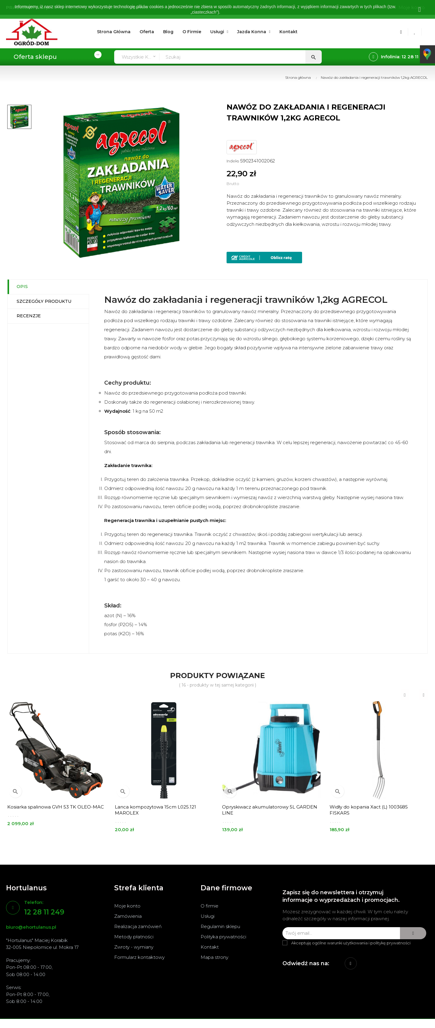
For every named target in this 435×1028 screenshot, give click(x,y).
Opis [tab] (22, 286)
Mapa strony (214, 957)
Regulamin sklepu (220, 926)
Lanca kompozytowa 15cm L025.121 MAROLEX (155, 810)
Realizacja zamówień (138, 926)
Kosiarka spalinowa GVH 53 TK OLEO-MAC (55, 807)
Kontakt (210, 947)
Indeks (233, 161)
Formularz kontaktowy (139, 957)
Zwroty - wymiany (133, 947)
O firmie (209, 906)
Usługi (207, 916)
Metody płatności (133, 937)
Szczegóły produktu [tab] (44, 301)
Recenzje (29, 316)
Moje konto (127, 906)
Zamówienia (128, 916)
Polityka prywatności (223, 937)
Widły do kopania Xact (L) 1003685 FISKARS (369, 810)
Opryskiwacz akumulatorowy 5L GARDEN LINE (269, 810)
